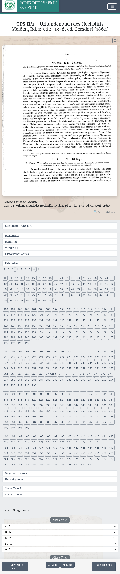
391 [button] (83, 422)
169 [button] (41, 331)
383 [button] (27, 422)
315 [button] (111, 394)
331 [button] (111, 399)
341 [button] (69, 405)
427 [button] (83, 442)
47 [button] (100, 283)
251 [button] (27, 368)
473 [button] (69, 459)
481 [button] (13, 464)
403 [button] (27, 436)
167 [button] (27, 331)
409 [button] (69, 436)
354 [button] (48, 411)
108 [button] (62, 309)
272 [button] (68, 374)
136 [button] (34, 320)
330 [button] (104, 399)
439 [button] (55, 447)
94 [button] (27, 300)
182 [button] (20, 337)
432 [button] (6, 447)
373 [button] (69, 416)
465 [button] (13, 459)
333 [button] (13, 405)
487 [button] (55, 464)
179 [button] (111, 331)
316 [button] (6, 399)
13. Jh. (8, 543)
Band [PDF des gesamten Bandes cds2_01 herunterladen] (67, 564)
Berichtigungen (15, 479)
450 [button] (20, 453)
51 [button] (10, 289)
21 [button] (67, 278)
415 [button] (111, 436)
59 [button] (55, 289)
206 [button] (48, 351)
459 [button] (83, 453)
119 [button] (27, 314)
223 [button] (55, 357)
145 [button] (97, 320)
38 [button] (50, 283)
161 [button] (97, 326)
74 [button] (27, 295)
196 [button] (6, 343)
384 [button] (34, 422)
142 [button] (76, 320)
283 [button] (34, 379)
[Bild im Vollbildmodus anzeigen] (115, 40)
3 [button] (13, 269)
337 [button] (41, 405)
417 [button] (13, 442)
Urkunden (11, 263)
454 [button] (48, 453)
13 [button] (22, 278)
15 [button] (33, 278)
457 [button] (69, 453)
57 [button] (44, 289)
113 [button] (97, 309)
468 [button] (34, 459)
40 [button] (61, 283)
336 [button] (34, 405)
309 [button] (69, 394)
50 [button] (5, 289)
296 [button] (13, 385)
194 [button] (104, 337)
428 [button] (90, 442)
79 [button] (55, 295)
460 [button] (90, 453)
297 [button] (20, 385)
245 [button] (97, 363)
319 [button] (27, 399)
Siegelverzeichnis (16, 473)
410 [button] (76, 436)
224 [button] (62, 357)
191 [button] (83, 337)
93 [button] (22, 300)
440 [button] (62, 447)
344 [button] (90, 405)
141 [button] (69, 320)
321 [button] (41, 399)
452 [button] (34, 453)
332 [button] (6, 405)
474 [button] (76, 459)
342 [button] (76, 405)
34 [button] (27, 283)
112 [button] (90, 309)
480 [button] (6, 464)
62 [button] (72, 289)
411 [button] (83, 436)
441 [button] (69, 447)
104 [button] (34, 309)
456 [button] (62, 453)
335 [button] (27, 405)
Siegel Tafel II (13, 494)
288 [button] (69, 379)
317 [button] (13, 399)
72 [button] (16, 295)
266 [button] (20, 374)
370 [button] (48, 416)
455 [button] (55, 453)
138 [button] (48, 320)
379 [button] (111, 416)
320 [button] (34, 399)
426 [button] (76, 442)
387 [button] (55, 422)
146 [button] (104, 320)
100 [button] (6, 309)
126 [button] (76, 314)
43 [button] (78, 283)
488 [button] (62, 464)
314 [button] (104, 394)
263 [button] (111, 368)
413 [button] (97, 436)
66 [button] (95, 289)
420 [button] (34, 442)
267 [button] (27, 374)
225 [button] (69, 357)
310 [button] (76, 394)
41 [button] (67, 283)
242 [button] (76, 363)
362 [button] (104, 411)
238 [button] (48, 363)
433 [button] (13, 447)
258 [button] (76, 368)
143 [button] (83, 320)
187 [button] (55, 337)
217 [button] (13, 357)
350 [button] (20, 411)
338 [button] (48, 405)
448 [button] (6, 453)
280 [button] (13, 379)
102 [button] (20, 309)
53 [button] (22, 289)
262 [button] (104, 368)
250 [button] (20, 368)
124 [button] (62, 314)
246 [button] (104, 363)
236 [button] (34, 363)
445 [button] (97, 447)
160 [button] (90, 326)
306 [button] (48, 394)
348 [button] (6, 411)
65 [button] (89, 289)
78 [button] (50, 295)
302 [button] (20, 394)
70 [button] (5, 295)
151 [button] (27, 326)
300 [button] (6, 394)
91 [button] (10, 300)
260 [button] (90, 368)
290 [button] (83, 379)
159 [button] (83, 326)
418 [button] (20, 442)
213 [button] (97, 351)
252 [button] (34, 368)
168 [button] (34, 331)
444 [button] (90, 447)
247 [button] (111, 363)
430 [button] (104, 442)
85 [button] (89, 295)
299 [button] (34, 385)
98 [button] (50, 300)
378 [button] (104, 416)
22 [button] (72, 278)
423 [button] (55, 442)
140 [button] (62, 320)
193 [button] (97, 337)
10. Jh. (8, 526)
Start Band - (18, 225)
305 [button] (41, 394)
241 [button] (69, 363)
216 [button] (6, 357)
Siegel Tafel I (13, 488)
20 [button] (61, 278)
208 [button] (62, 351)
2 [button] (8, 269)
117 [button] (13, 314)
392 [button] (90, 422)
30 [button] (5, 283)
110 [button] (76, 309)
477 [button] (97, 459)
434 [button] (20, 447)
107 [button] (55, 309)
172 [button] (62, 331)
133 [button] (13, 320)
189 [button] (69, 337)
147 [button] (111, 320)
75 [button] (33, 295)
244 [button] (90, 363)
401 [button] (13, 436)
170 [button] (48, 331)
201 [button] (13, 351)
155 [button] (55, 326)
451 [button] (27, 453)
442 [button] (76, 447)
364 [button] (6, 416)
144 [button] (90, 320)
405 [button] (41, 436)
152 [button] (34, 326)
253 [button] (41, 368)
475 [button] (83, 459)
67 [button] (100, 289)
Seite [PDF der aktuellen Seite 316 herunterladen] (53, 564)
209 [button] (69, 351)
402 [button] (20, 436)
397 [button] (13, 427)
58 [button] (50, 289)
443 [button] (83, 447)
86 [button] (95, 295)
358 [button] (76, 411)
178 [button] (104, 331)
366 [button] (20, 416)
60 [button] (61, 289)
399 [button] (27, 427)
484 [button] (34, 464)
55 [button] (33, 289)
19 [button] (55, 278)
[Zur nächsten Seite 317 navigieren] (104, 566)
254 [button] (48, 368)
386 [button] (48, 422)
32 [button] (16, 283)
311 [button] (83, 394)
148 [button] (6, 326)
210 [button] (76, 351)
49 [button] (112, 283)
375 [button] (83, 416)
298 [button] (27, 385)
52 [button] (16, 289)
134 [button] (20, 320)
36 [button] (39, 283)
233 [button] (13, 363)
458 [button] (76, 453)
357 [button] (69, 411)
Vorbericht (11, 247)
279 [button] (6, 379)
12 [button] (16, 278)
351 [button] (27, 411)
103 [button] (27, 309)
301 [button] (13, 394)
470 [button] (48, 459)
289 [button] (76, 379)
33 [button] (22, 283)
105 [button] (41, 309)
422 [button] (48, 442)
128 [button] (90, 314)
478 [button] (104, 459)
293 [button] (104, 379)
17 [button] (44, 278)
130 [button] (104, 314)
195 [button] (111, 337)
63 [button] (78, 289)
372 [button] (62, 416)
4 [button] (17, 269)
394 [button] (104, 422)
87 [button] (100, 295)
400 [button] (6, 436)
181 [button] (13, 337)
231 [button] (111, 357)
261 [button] (97, 368)
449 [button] (13, 453)
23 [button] (78, 278)
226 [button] (76, 357)
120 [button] (34, 314)
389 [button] (69, 422)
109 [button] (69, 309)
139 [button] (55, 320)
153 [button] (41, 326)
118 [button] (20, 314)
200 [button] (6, 351)
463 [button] (111, 453)
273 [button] (75, 374)
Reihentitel (12, 235)
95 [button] (33, 300)
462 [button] (104, 453)
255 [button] (55, 368)
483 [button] (27, 464)
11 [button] (10, 278)
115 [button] (111, 309)
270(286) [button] (51, 374)
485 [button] (41, 464)
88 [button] (106, 295)
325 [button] (69, 399)
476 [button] (90, 459)
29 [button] (112, 278)
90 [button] (5, 300)
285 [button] (48, 379)
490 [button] (76, 464)
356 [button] (62, 411)
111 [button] (83, 309)
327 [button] (83, 399)
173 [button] (69, 331)
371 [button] (55, 416)
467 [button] (27, 459)
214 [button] (104, 351)
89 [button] (112, 295)
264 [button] (6, 374)
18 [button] (50, 278)
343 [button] (83, 405)
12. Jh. (8, 537)
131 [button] (111, 314)
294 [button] (111, 379)
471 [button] (55, 459)
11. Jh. (8, 532)
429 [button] (97, 442)
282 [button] (27, 379)
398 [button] (20, 427)
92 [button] (16, 300)
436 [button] (34, 447)
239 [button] (55, 363)
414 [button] (104, 436)
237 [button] (41, 363)
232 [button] (6, 363)
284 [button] (41, 379)
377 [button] (97, 416)
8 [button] (34, 269)
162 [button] (104, 326)
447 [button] (111, 447)
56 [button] (39, 289)
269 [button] (41, 374)
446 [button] (104, 447)
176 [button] (90, 331)
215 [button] (111, 351)
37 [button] (44, 283)
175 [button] (83, 331)
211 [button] (83, 351)
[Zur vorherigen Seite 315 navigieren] (15, 566)
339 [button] (55, 405)
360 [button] (90, 411)
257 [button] (69, 368)
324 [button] (62, 399)
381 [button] (13, 422)
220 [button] (34, 357)
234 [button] (20, 363)
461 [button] (97, 453)
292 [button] (97, 379)
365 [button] (13, 416)
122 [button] (48, 314)
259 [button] (83, 368)
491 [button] (83, 464)
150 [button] (20, 326)
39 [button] (55, 283)
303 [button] (27, 394)
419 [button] (27, 442)
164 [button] (6, 331)
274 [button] (82, 374)
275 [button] (89, 374)
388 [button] (62, 422)
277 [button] (103, 374)
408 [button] (62, 436)
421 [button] (41, 442)
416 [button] (6, 442)
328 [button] (90, 399)
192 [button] (90, 337)
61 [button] (67, 289)
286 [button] (55, 379)
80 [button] (61, 295)
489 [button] (69, 464)
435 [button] (27, 447)
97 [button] (44, 300)
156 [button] (62, 326)
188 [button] (62, 337)
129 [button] (97, 314)
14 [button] (27, 278)
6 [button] (25, 269)
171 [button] (55, 331)
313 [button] (97, 394)
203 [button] (27, 351)
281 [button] (20, 379)
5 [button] (21, 269)
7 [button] (29, 269)
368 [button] (34, 416)
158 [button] (76, 326)
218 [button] (20, 357)
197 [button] (13, 343)
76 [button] (39, 295)
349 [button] (13, 411)
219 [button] (27, 357)
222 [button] (48, 357)
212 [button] (90, 351)
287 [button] (62, 379)
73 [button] (22, 295)
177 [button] (97, 331)
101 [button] (13, 309)
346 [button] (104, 405)
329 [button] (97, 399)
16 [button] (39, 278)
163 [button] (111, 326)
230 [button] (104, 357)
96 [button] (39, 300)
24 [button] (83, 278)
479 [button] (111, 459)
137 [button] (41, 320)
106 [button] (48, 309)
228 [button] (90, 357)
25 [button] (89, 278)
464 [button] (6, 459)
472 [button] (62, 459)
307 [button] (55, 394)
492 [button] (90, 464)
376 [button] (90, 416)
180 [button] (6, 337)
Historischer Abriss (17, 253)
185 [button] (41, 337)
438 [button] (48, 447)
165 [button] (13, 331)
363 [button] (111, 411)
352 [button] (34, 411)
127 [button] (83, 314)
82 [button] (72, 295)
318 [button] (20, 399)
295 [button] (6, 385)
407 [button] (55, 436)
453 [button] (41, 453)
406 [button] (48, 436)
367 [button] (27, 416)
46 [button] (95, 283)
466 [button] (20, 459)
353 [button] (41, 411)
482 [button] (20, 464)
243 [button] (83, 363)
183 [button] (27, 337)
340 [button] (62, 405)
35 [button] (33, 283)
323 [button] (55, 399)
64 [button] (83, 289)
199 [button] (27, 343)
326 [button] (76, 399)
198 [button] (20, 343)
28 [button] (106, 278)
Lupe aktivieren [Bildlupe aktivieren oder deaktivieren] (104, 212)
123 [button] (55, 314)
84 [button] (83, 295)
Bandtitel (11, 241)
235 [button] (27, 363)
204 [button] (34, 351)
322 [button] (48, 399)
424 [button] (62, 442)
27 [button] (100, 278)
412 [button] (90, 436)
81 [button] (67, 295)
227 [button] (83, 357)
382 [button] (20, 422)
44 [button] (83, 283)
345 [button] (97, 405)
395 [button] (111, 422)
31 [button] (10, 283)
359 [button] (83, 411)
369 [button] (41, 416)
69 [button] (112, 289)
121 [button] (41, 314)
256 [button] (62, 368)
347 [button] (111, 405)
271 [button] (61, 374)
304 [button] (34, 394)
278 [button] (110, 374)
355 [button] (55, 411)
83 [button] (78, 295)
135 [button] (27, 320)
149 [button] (13, 326)
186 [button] (48, 337)
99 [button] (55, 300)
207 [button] (55, 351)
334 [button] (20, 405)
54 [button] (27, 289)
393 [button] (97, 422)
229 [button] (97, 357)
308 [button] (62, 394)
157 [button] (69, 326)
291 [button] (90, 379)
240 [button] (62, 363)
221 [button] (41, 357)
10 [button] (5, 278)
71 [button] (10, 295)
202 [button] (20, 351)
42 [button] (72, 283)
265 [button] (13, 374)
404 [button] (34, 436)
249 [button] (13, 368)
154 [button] (48, 326)
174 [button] (76, 331)
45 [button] (89, 283)
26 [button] (95, 278)
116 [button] (6, 314)
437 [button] (41, 447)
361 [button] (97, 411)
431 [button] (111, 442)
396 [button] (6, 427)
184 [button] (34, 337)
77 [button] (44, 295)
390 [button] (76, 422)
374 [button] (76, 416)
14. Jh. (8, 549)
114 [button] (104, 309)
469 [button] (41, 459)
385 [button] (41, 422)
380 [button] (6, 422)
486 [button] (48, 464)
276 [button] (96, 374)
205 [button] (41, 351)
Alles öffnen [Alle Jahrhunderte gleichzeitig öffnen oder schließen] (60, 519)
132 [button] (6, 320)
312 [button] (90, 394)
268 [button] (34, 374)
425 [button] (69, 442)
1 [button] (4, 269)
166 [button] (20, 331)
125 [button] (69, 314)
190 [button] (76, 337)
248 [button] (6, 368)
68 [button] (106, 289)
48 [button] (106, 283)
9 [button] (38, 269)
